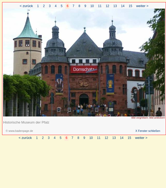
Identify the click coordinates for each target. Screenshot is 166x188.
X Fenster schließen (147, 130)
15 (130, 6)
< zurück (26, 6)
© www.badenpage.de (19, 130)
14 (122, 6)
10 (92, 6)
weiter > (142, 6)
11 (100, 6)
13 (115, 6)
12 (107, 6)
